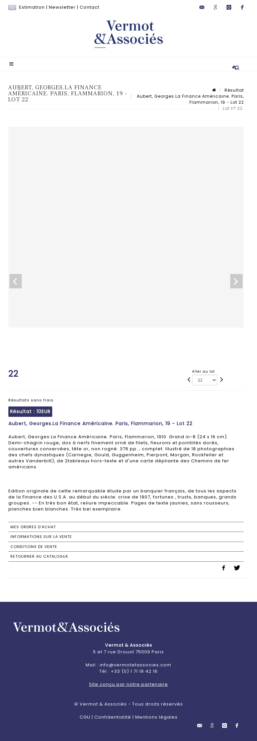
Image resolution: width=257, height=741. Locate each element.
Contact (89, 7)
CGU (85, 717)
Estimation (32, 7)
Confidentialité (112, 717)
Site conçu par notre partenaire (128, 684)
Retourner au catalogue (39, 556)
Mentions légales (156, 717)
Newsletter (62, 7)
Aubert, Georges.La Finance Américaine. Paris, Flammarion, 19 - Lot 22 (190, 99)
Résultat (234, 90)
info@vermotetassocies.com (135, 665)
